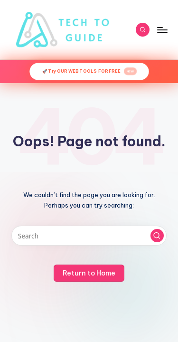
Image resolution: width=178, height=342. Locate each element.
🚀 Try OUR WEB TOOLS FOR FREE (89, 72)
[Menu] (162, 29)
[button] (157, 235)
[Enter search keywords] (89, 236)
